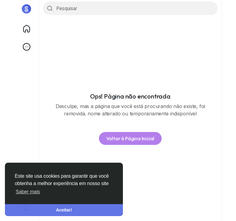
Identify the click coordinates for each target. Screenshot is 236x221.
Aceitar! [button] (64, 209)
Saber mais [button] (28, 191)
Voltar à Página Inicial (130, 138)
